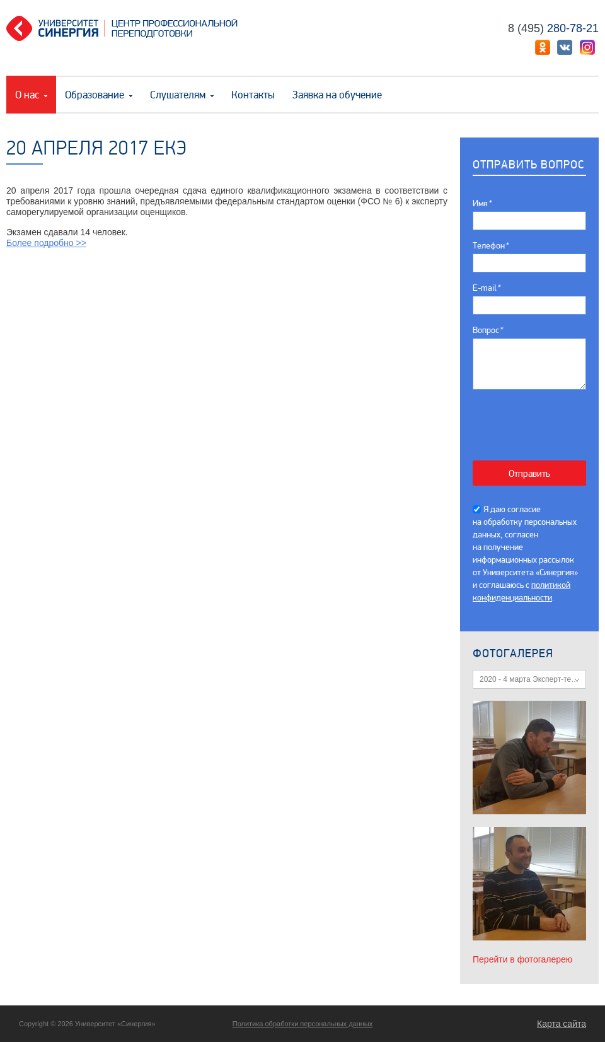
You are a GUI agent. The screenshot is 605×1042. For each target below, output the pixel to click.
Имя (482, 203)
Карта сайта (561, 1024)
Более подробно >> (46, 243)
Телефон (490, 245)
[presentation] (536, 418)
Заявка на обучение (337, 95)
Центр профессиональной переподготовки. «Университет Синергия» (126, 28)
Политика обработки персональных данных (303, 1023)
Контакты (253, 95)
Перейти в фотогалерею (522, 959)
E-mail (486, 288)
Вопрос (487, 330)
